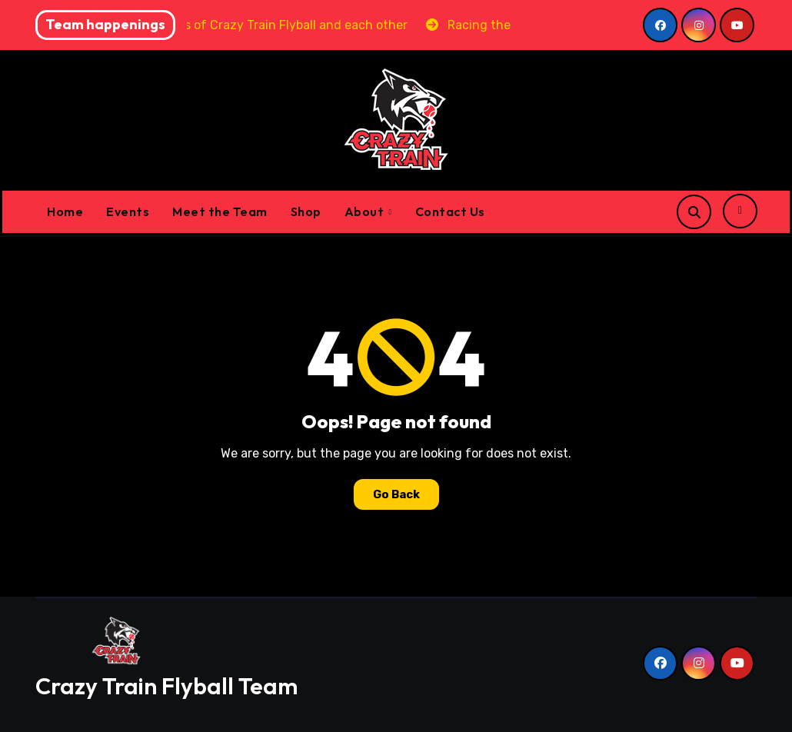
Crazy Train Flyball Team (166, 685)
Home (65, 211)
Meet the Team (220, 211)
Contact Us (450, 211)
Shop (306, 211)
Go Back (396, 494)
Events (127, 211)
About (365, 211)
